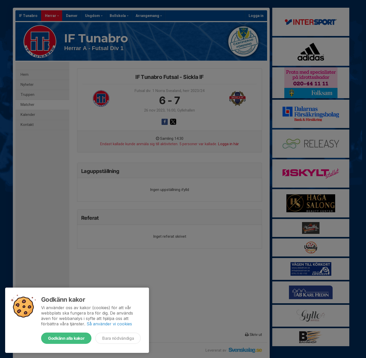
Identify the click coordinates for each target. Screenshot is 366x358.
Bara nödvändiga (118, 338)
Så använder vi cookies (109, 323)
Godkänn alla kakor (66, 338)
